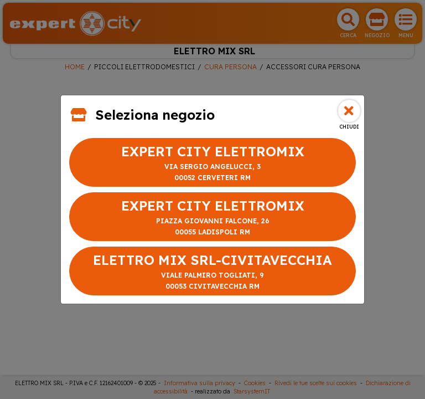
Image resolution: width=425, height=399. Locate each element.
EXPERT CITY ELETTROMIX (212, 163)
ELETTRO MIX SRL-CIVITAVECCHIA (212, 272)
